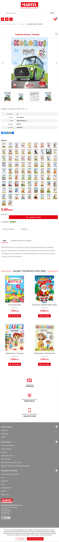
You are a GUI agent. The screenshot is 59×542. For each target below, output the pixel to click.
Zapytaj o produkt (8, 229)
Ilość (4, 214)
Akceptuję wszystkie (35, 539)
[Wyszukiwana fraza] (25, 13)
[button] (4, 241)
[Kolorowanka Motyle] (14, 305)
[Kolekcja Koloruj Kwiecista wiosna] (44, 353)
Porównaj (24, 229)
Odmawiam (20, 539)
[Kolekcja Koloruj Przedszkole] (15, 353)
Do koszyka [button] (15, 316)
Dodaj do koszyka (33, 217)
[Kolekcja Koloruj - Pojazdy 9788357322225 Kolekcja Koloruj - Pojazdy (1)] (29, 62)
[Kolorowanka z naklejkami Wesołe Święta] (44, 305)
